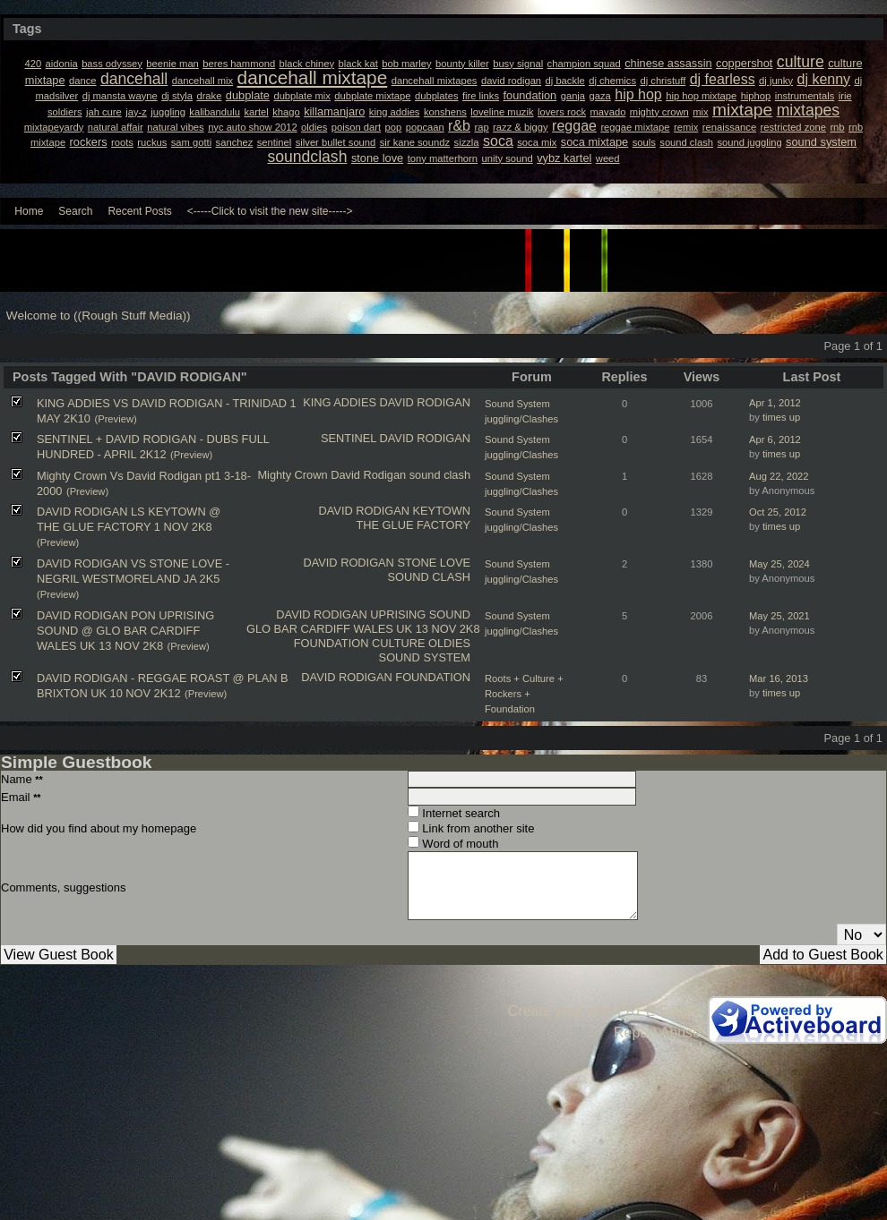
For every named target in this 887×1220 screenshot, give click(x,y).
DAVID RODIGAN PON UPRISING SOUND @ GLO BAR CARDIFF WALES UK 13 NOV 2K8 (125, 631)
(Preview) (115, 419)
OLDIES (449, 643)
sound (425, 475)
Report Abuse (657, 1032)
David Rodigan (368, 475)
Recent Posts (139, 211)
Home (28, 211)
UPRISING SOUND (420, 614)
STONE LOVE (433, 562)
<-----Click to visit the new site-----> (270, 211)
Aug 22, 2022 (779, 476)
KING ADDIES (339, 402)
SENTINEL (348, 438)
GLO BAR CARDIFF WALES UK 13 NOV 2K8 (363, 629)
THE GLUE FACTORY (413, 525)
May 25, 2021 (779, 615)
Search (75, 211)
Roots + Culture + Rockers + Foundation (524, 693)
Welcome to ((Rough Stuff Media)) (98, 315)
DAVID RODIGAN (425, 402)
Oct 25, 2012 (777, 512)
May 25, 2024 (779, 564)
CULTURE (399, 643)
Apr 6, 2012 (775, 439)
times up (781, 417)
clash (457, 475)
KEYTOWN (441, 510)
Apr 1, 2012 (775, 402)
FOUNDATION (331, 643)
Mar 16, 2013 (778, 678)
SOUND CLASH (429, 577)
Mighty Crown (292, 475)
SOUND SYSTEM (424, 657)
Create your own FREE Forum (604, 1011)
